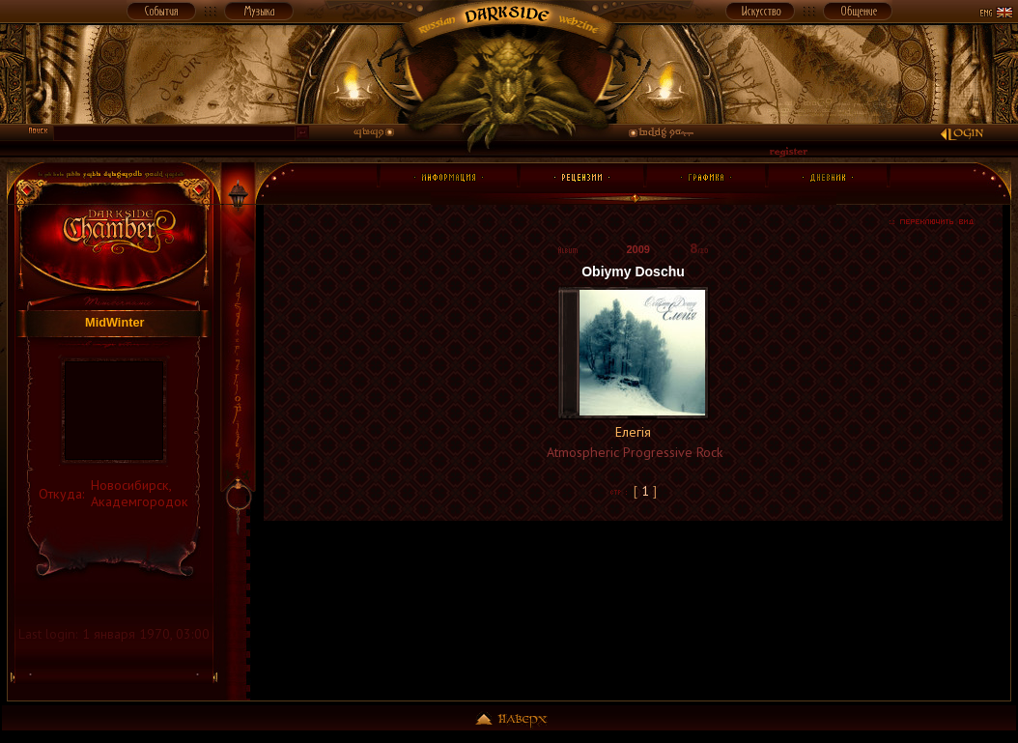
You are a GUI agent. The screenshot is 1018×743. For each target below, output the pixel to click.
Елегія (633, 432)
